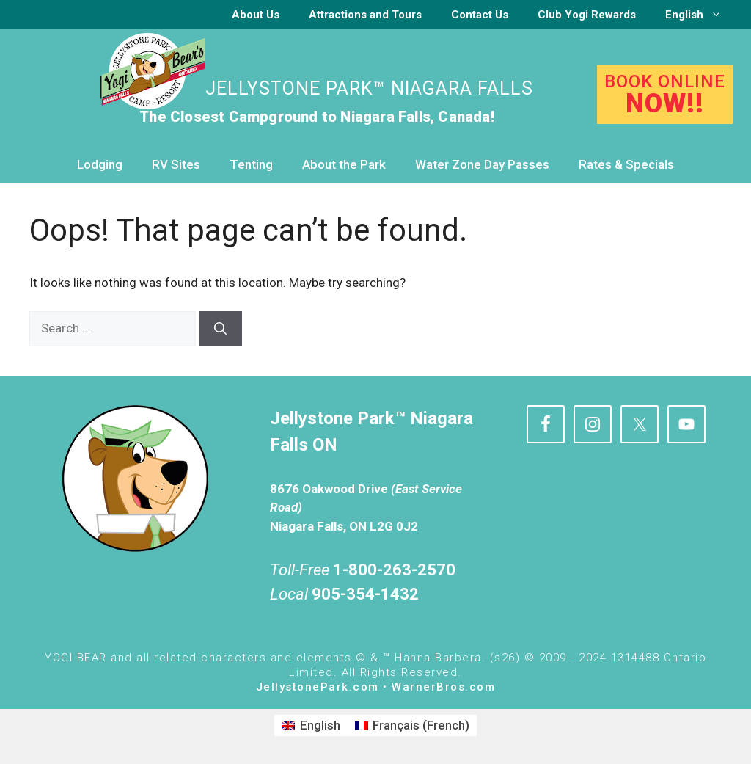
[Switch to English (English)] (311, 725)
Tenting (251, 164)
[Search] (220, 328)
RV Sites (176, 164)
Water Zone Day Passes (482, 164)
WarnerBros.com (443, 687)
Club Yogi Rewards (587, 14)
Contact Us (479, 14)
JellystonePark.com (317, 687)
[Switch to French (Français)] (412, 725)
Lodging (99, 164)
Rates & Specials (626, 164)
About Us (255, 14)
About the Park (344, 164)
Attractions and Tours (365, 14)
